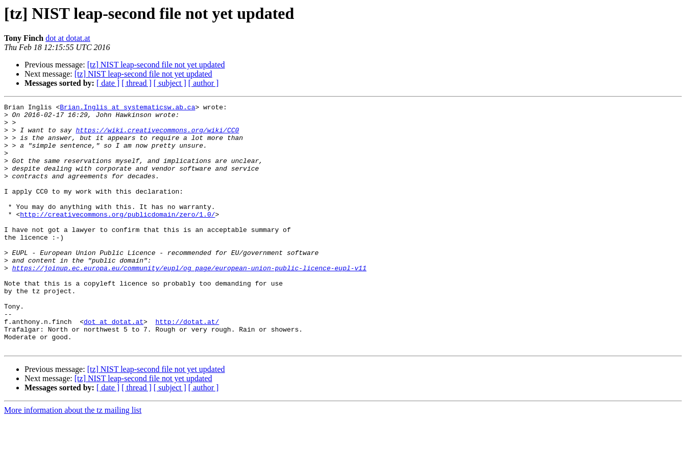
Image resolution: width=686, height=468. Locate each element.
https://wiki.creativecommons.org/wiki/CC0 (157, 136)
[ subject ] (170, 83)
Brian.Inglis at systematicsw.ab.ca (127, 108)
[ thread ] (136, 83)
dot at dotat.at (67, 38)
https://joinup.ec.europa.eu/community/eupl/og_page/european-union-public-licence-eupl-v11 (189, 301)
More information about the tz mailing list (72, 459)
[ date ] (107, 83)
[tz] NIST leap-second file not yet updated (156, 64)
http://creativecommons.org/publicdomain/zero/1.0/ (117, 237)
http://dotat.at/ (187, 365)
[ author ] (203, 83)
